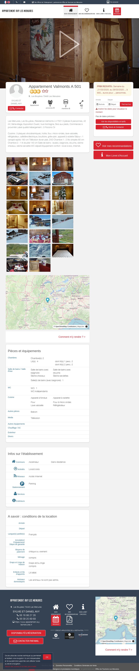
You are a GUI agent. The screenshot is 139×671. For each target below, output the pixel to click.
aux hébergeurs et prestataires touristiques (64, 669)
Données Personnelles (64, 666)
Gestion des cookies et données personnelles (20, 666)
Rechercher (126, 104)
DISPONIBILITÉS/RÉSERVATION (26, 633)
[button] (16, 108)
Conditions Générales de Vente (85, 666)
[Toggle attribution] (86, 326)
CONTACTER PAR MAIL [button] (26, 641)
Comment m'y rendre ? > (72, 337)
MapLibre (81, 326)
